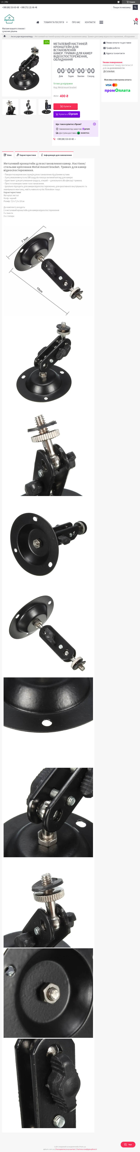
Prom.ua (83, 1147)
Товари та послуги (54, 22)
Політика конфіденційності (86, 1149)
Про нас (76, 22)
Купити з (68, 114)
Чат (128, 1144)
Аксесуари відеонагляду (22, 36)
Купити (67, 106)
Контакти (90, 22)
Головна (37, 22)
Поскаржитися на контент (65, 1149)
